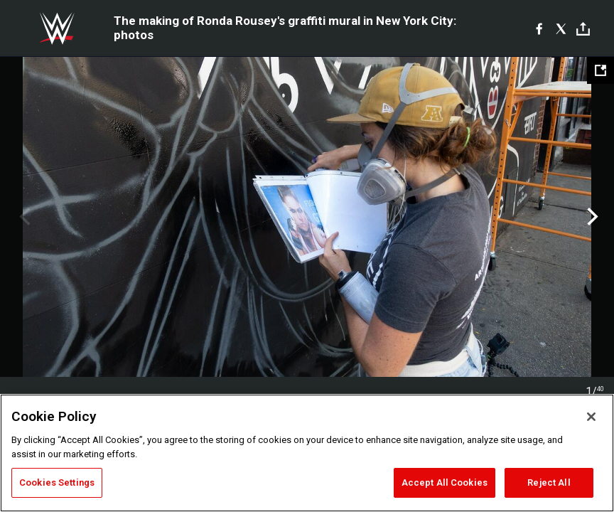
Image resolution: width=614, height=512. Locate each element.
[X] (561, 28)
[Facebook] (539, 28)
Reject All (548, 482)
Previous (23, 217)
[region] (307, 453)
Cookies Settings (57, 482)
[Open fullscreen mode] (600, 70)
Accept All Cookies (445, 482)
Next (590, 217)
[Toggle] (583, 29)
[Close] (591, 416)
